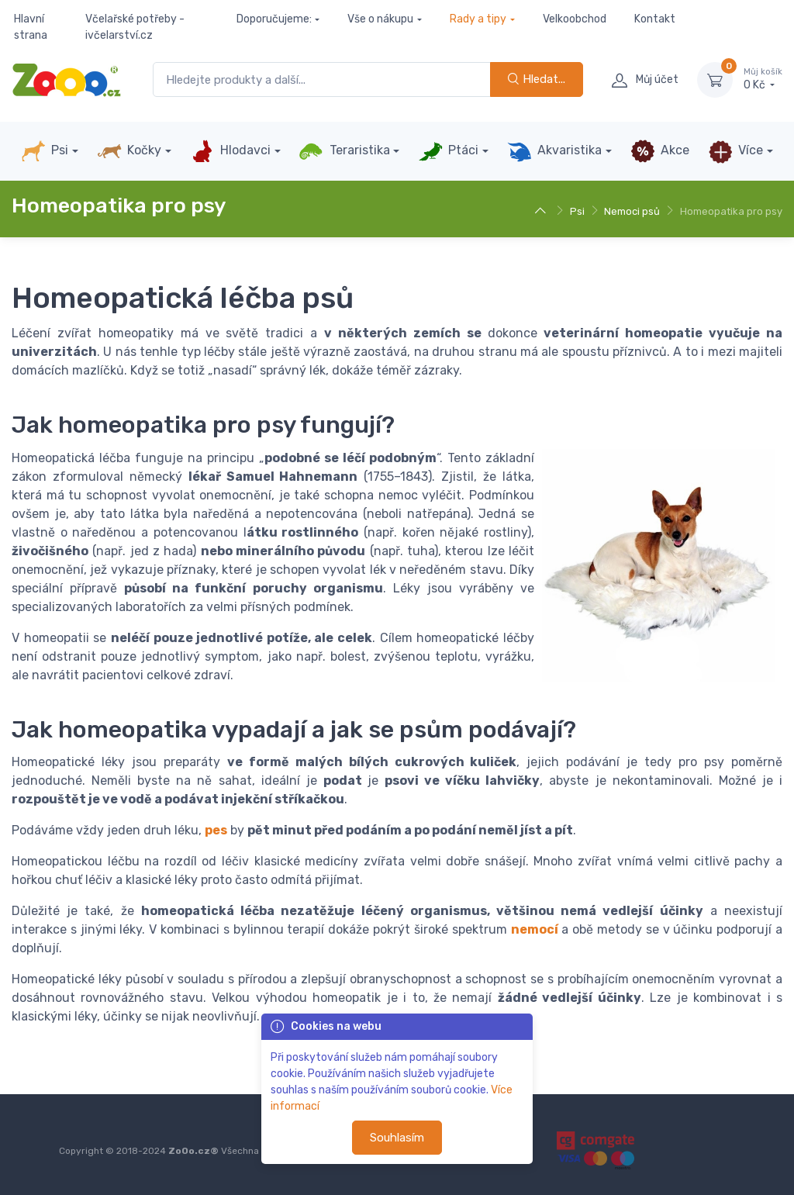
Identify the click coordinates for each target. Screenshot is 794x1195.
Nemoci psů (632, 211)
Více (735, 151)
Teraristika (344, 151)
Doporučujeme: (274, 19)
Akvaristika (554, 151)
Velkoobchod (574, 19)
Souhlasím (397, 1138)
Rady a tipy (478, 19)
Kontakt (654, 19)
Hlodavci (230, 151)
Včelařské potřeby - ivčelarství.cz (135, 27)
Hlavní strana (30, 27)
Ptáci (448, 151)
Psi (44, 151)
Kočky (129, 151)
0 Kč (763, 79)
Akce (659, 151)
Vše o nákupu (380, 19)
